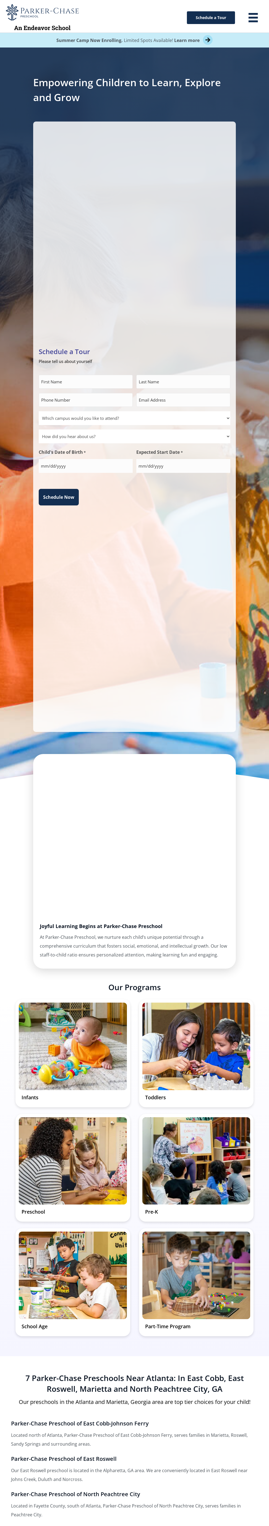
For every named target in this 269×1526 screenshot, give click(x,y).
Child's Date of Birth (62, 452)
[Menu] (253, 17)
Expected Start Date (159, 452)
